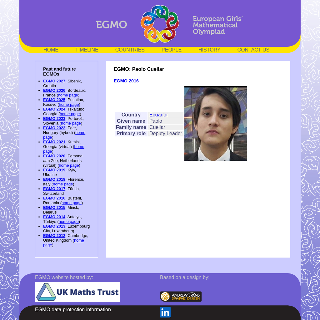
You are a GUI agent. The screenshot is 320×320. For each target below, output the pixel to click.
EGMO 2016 (54, 198)
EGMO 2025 (54, 99)
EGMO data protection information (73, 309)
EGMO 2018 (54, 179)
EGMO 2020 (54, 156)
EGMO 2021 (54, 142)
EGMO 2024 (54, 109)
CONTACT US (254, 49)
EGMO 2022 (54, 128)
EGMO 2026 (54, 90)
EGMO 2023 (54, 118)
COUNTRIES (130, 49)
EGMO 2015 (54, 207)
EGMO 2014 (54, 216)
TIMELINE (86, 49)
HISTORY (209, 49)
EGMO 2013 (54, 226)
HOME (50, 49)
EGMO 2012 (54, 235)
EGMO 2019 (54, 170)
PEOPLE (172, 49)
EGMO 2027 (54, 81)
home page (68, 95)
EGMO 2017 (54, 188)
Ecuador (158, 114)
